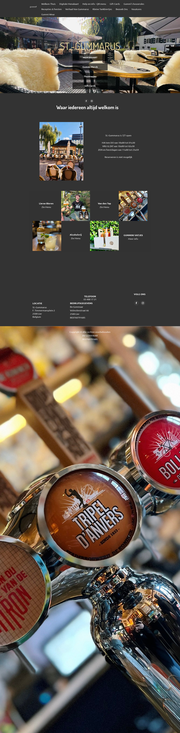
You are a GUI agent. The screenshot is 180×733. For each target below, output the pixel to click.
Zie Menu (46, 207)
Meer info (133, 238)
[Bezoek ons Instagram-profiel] (92, 101)
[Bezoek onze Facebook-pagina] (86, 101)
